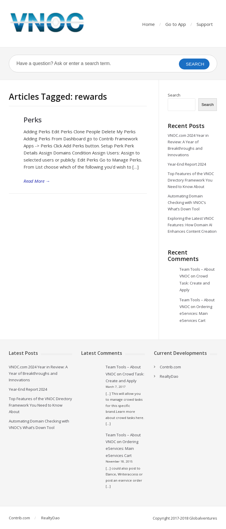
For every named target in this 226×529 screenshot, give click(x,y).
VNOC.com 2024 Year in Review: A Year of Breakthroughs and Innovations (38, 373)
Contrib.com (170, 367)
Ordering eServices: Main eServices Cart (196, 313)
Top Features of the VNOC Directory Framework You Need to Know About (191, 180)
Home (148, 24)
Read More (37, 181)
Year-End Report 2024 (187, 164)
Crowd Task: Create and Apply (195, 282)
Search (174, 95)
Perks (33, 119)
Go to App (175, 24)
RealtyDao (169, 376)
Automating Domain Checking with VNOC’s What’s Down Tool (187, 202)
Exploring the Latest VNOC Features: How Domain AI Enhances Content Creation (192, 225)
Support (205, 24)
